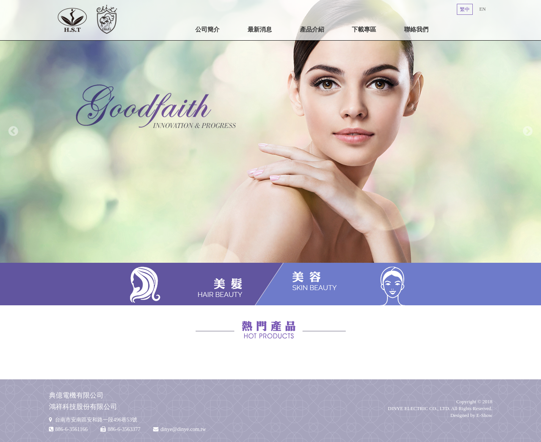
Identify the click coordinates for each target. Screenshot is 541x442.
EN (482, 9)
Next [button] (527, 131)
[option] (270, 131)
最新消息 (260, 29)
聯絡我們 (416, 29)
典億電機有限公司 (88, 19)
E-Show (484, 415)
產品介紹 (312, 29)
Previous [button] (13, 131)
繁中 (465, 9)
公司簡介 (207, 29)
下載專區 (364, 29)
